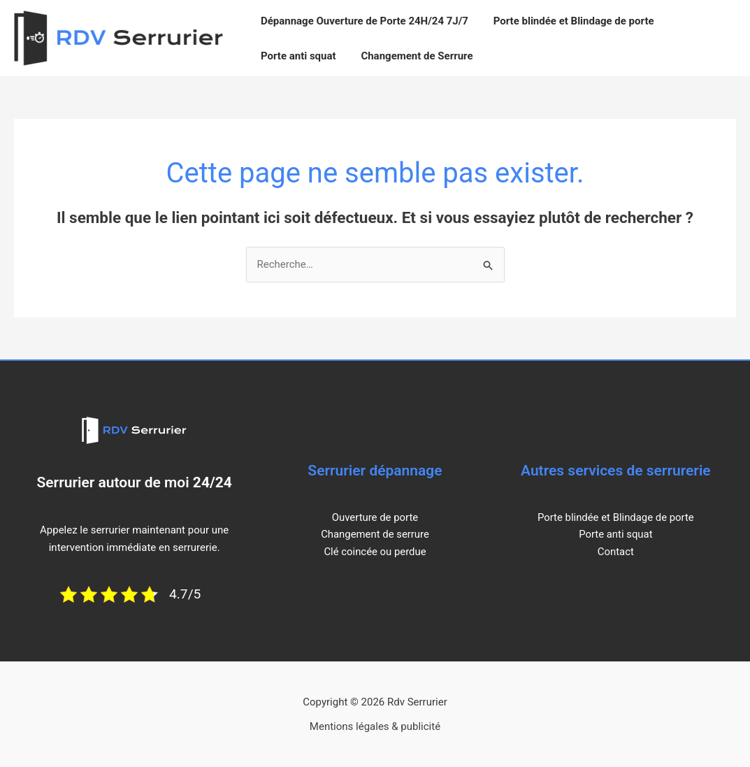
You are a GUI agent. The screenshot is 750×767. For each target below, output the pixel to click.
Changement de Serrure (411, 56)
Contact (616, 551)
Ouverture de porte (374, 517)
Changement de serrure (374, 534)
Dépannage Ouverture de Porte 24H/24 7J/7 (362, 21)
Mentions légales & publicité (375, 726)
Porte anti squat (296, 56)
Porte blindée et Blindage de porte (567, 21)
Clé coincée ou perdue (375, 551)
